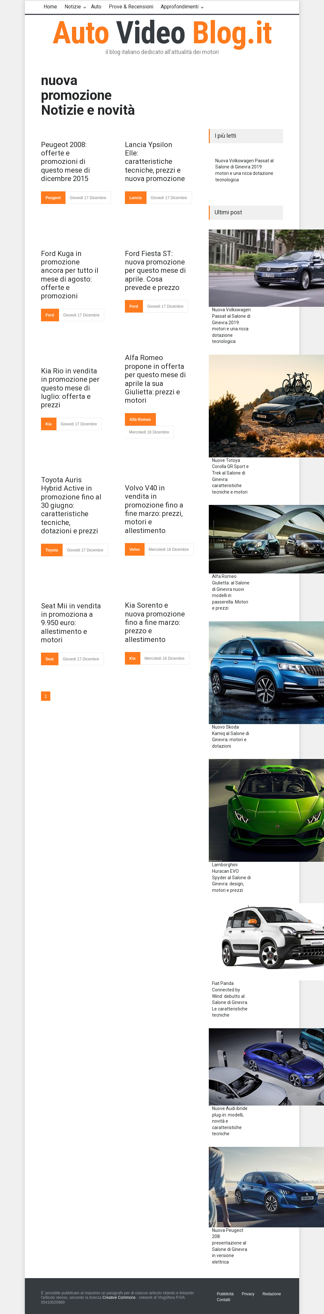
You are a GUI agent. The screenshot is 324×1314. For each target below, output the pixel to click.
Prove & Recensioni (131, 7)
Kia (49, 424)
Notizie (73, 7)
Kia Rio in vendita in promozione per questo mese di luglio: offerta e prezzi (70, 388)
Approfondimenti (179, 7)
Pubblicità (225, 1294)
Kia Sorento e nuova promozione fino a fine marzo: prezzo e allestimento (155, 622)
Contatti (223, 1300)
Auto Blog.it (162, 33)
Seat (50, 659)
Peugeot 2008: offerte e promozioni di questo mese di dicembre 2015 (65, 162)
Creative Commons (119, 1297)
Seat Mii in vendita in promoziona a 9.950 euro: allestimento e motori (71, 623)
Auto (96, 7)
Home (50, 7)
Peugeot (53, 198)
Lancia (135, 198)
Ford (50, 315)
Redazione (271, 1294)
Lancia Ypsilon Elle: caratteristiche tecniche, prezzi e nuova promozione (155, 162)
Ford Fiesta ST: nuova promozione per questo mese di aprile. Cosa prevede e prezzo (155, 271)
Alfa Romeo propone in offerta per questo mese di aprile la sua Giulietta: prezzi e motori (155, 379)
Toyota (52, 550)
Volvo (134, 549)
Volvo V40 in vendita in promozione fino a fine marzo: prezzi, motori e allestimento (154, 509)
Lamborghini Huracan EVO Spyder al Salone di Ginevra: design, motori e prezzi (231, 877)
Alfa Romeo (140, 419)
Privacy (248, 1294)
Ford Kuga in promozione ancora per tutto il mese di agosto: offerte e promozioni (69, 275)
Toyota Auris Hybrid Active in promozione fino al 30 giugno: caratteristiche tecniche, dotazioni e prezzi (71, 505)
